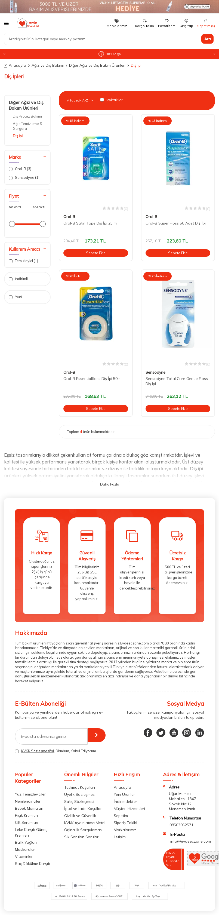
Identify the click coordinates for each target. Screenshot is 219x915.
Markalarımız (125, 829)
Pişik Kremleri (26, 815)
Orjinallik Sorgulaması (83, 829)
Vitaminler (24, 856)
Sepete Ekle (95, 252)
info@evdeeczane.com (190, 841)
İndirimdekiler (125, 801)
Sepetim (121, 815)
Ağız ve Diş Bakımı (48, 65)
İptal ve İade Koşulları (83, 808)
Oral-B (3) (20, 169)
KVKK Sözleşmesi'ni (37, 751)
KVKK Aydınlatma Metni (84, 822)
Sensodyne (155, 372)
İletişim (120, 836)
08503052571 (181, 824)
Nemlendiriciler (28, 801)
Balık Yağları (26, 842)
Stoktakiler (111, 100)
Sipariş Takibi (125, 822)
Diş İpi (18, 136)
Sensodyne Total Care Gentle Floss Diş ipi (177, 381)
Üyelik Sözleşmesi (79, 794)
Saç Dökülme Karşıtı (32, 863)
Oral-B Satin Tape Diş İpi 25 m (90, 223)
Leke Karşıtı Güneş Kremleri (31, 832)
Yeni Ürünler (124, 794)
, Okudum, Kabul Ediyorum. (56, 751)
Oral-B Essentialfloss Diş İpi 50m (92, 378)
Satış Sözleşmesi (79, 801)
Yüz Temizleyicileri (31, 794)
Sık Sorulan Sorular (81, 836)
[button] (214, 54)
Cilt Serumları (26, 822)
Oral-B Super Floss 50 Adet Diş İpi (176, 223)
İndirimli (18, 279)
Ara (207, 38)
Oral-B (69, 216)
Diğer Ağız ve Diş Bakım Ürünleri (97, 65)
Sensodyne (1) (24, 177)
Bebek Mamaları (29, 808)
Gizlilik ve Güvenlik (80, 815)
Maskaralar (25, 849)
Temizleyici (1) (23, 261)
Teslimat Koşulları (79, 787)
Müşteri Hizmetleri (129, 808)
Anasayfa (15, 65)
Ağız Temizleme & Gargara (27, 125)
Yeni (15, 297)
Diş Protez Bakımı (27, 116)
